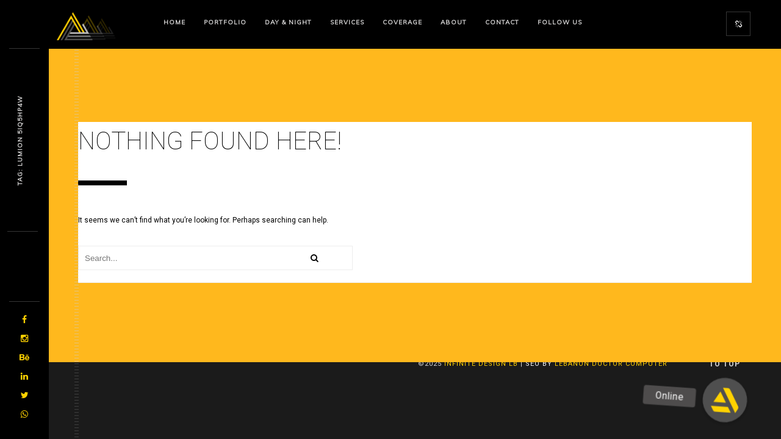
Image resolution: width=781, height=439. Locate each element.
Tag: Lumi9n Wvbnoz (20, 140)
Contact (502, 22)
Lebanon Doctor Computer (611, 364)
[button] (725, 400)
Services (347, 22)
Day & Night (288, 22)
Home (174, 22)
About (454, 22)
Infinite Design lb (481, 364)
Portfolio (225, 22)
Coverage (402, 22)
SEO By (538, 364)
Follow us (560, 22)
